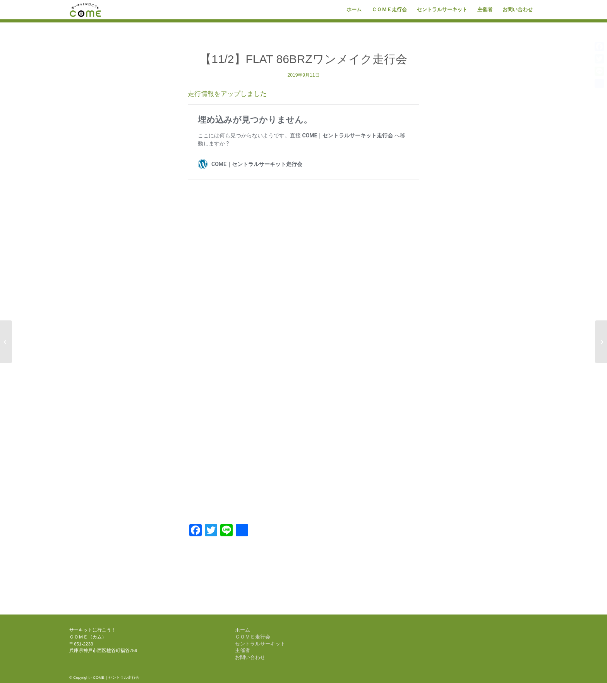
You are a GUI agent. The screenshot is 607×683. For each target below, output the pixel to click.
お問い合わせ (250, 657)
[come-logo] (85, 9)
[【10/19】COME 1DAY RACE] (6, 341)
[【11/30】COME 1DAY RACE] (601, 341)
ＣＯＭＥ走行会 (252, 637)
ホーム (242, 630)
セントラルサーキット (260, 644)
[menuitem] (354, 9)
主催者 (242, 650)
